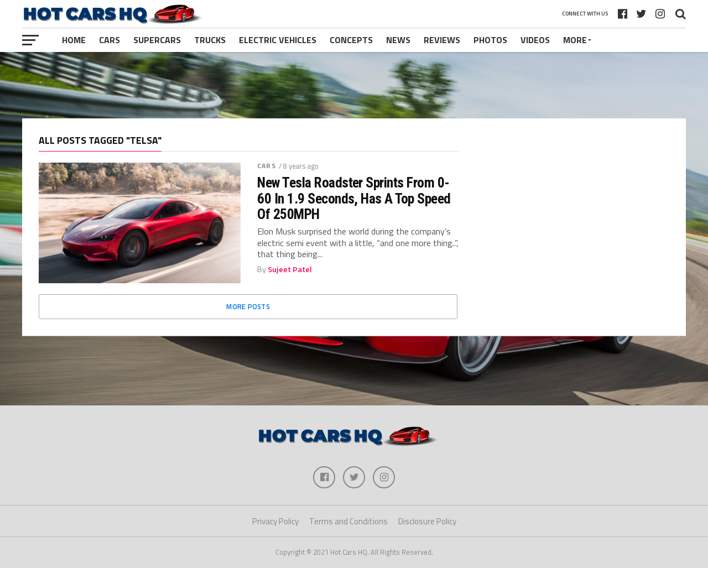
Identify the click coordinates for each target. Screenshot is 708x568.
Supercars (157, 39)
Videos (535, 39)
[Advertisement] (354, 85)
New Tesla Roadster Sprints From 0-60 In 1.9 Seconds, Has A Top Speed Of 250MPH (354, 198)
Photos (490, 39)
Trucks (210, 39)
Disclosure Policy (427, 521)
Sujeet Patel (290, 269)
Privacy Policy (275, 521)
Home (74, 39)
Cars (109, 39)
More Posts (248, 306)
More (575, 39)
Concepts (351, 39)
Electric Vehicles (277, 39)
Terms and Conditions (348, 521)
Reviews (442, 39)
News (398, 39)
